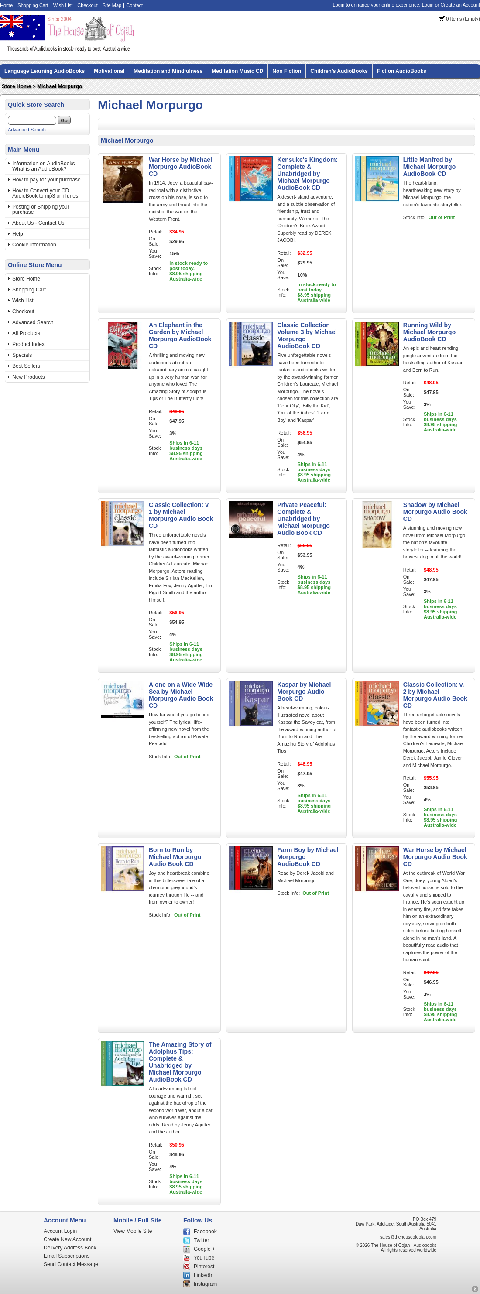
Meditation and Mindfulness (168, 71)
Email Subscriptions (66, 1256)
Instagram (205, 1284)
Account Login (60, 1231)
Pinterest (204, 1266)
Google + (204, 1249)
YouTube (204, 1258)
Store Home (16, 86)
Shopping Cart (32, 5)
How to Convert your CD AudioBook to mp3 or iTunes (45, 193)
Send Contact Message (71, 1264)
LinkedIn (203, 1275)
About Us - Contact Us (38, 223)
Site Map (112, 5)
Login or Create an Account (451, 4)
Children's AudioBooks (339, 71)
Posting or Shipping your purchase (40, 209)
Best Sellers (26, 366)
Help (17, 234)
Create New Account (67, 1239)
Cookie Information (34, 245)
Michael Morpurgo (59, 86)
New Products (28, 377)
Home (6, 5)
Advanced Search (27, 129)
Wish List (63, 5)
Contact (134, 5)
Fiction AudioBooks (401, 71)
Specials (22, 355)
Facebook (205, 1232)
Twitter (201, 1240)
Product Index (28, 344)
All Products (26, 333)
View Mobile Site (132, 1231)
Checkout (87, 5)
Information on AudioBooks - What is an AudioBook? (45, 166)
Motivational (109, 71)
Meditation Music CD (237, 71)
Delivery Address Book (70, 1248)
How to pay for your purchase (46, 180)
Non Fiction (286, 71)
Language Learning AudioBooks (44, 71)
